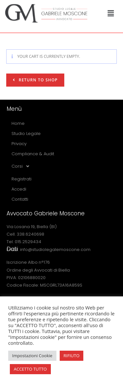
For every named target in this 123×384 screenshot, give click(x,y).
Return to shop (37, 80)
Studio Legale (26, 133)
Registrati (21, 179)
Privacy (19, 144)
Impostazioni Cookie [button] (32, 356)
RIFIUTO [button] (72, 356)
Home (18, 123)
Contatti (19, 199)
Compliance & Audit (32, 154)
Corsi (22, 166)
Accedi (18, 189)
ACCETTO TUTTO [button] (30, 369)
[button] (110, 13)
